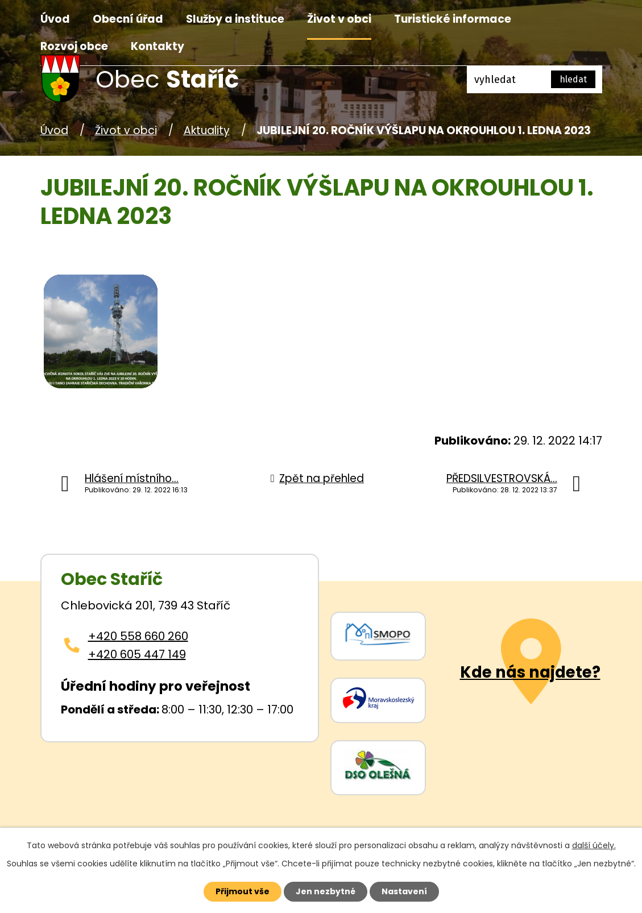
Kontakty (157, 46)
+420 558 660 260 (138, 636)
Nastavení (404, 891)
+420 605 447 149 (137, 654)
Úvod (55, 19)
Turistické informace (452, 19)
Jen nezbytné (325, 891)
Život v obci (339, 19)
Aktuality (207, 130)
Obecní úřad (128, 19)
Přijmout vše (243, 891)
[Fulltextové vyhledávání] (534, 79)
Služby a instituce (235, 19)
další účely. (594, 845)
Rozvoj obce (74, 46)
